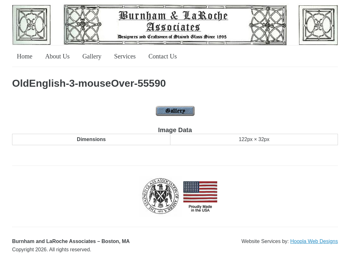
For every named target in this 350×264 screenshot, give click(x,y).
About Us (57, 56)
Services (125, 56)
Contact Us (162, 56)
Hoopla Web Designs (314, 241)
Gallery (91, 56)
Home (24, 56)
